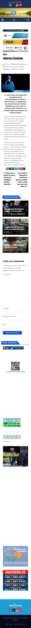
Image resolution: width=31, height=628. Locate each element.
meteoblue (6, 441)
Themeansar (15, 620)
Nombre (6, 308)
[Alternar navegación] (14, 19)
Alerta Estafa (13, 58)
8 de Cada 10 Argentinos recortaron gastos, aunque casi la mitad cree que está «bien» (21, 179)
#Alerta (16, 64)
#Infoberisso (7, 69)
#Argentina (23, 64)
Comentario (7, 274)
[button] (25, 20)
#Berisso (5, 67)
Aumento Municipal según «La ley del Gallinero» (13, 211)
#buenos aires (13, 67)
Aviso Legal (9, 624)
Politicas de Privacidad (19, 624)
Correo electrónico (9, 316)
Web (4, 324)
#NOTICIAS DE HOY (18, 69)
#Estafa (21, 67)
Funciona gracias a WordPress (11, 618)
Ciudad (5, 54)
